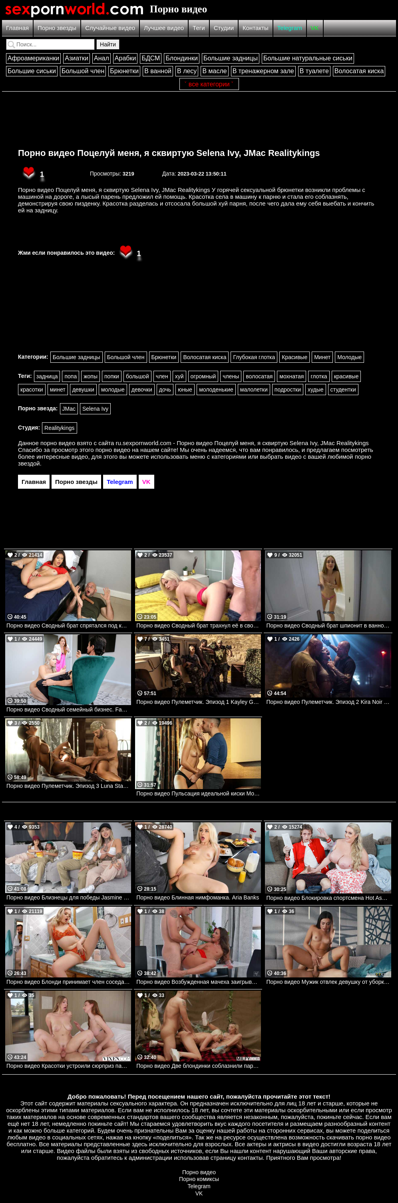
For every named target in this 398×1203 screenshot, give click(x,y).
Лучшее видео (164, 27)
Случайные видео (110, 27)
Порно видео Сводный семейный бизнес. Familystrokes (68, 709)
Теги (199, 27)
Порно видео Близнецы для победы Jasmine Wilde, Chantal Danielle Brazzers (68, 897)
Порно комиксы (199, 1179)
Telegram (289, 27)
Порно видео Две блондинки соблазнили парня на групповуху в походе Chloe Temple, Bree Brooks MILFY (198, 1066)
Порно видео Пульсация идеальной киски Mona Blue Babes (198, 793)
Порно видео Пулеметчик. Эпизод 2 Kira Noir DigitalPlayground (328, 702)
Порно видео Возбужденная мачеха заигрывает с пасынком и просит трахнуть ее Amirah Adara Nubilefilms (198, 982)
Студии (224, 27)
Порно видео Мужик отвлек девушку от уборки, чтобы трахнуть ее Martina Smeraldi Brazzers (328, 982)
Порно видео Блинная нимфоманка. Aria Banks (197, 897)
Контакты (256, 27)
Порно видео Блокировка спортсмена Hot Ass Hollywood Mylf (328, 898)
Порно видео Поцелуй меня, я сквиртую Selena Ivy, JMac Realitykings (169, 153)
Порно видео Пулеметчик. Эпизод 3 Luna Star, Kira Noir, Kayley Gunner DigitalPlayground (68, 786)
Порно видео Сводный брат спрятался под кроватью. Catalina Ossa (68, 625)
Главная (17, 27)
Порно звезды (57, 27)
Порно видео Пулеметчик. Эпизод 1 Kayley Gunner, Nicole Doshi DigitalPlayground (198, 702)
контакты (250, 1157)
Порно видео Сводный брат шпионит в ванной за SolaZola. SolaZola (328, 625)
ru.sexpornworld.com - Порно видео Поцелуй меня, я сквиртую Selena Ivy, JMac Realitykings (242, 443)
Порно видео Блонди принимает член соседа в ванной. (68, 982)
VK (315, 27)
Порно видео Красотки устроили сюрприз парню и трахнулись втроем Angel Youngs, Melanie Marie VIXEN (68, 1066)
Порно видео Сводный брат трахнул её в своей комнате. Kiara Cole (198, 625)
